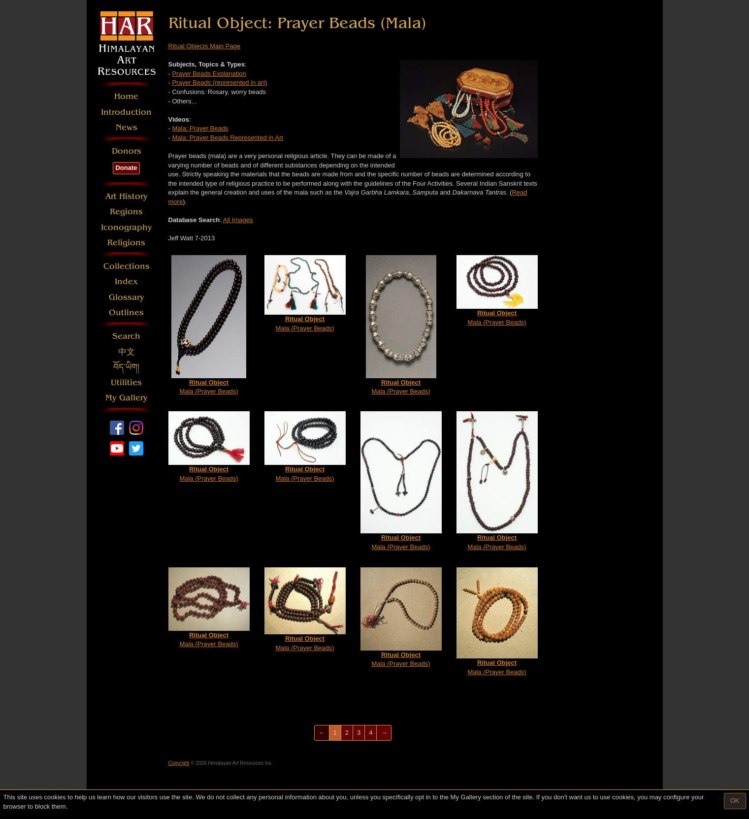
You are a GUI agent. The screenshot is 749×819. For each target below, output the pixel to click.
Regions (126, 211)
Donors (126, 151)
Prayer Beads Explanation (209, 73)
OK (735, 800)
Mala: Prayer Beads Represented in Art (227, 137)
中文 (126, 352)
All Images (238, 220)
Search (126, 336)
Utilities (126, 382)
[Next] (383, 733)
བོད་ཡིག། (126, 367)
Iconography (126, 227)
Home (126, 96)
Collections (126, 266)
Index (126, 281)
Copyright (179, 763)
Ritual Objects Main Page (204, 46)
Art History (126, 196)
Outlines (126, 312)
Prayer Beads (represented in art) (219, 82)
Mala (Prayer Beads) (208, 325)
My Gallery (126, 397)
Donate (126, 167)
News (126, 127)
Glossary (126, 297)
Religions (126, 242)
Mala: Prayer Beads (200, 128)
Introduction (126, 112)
